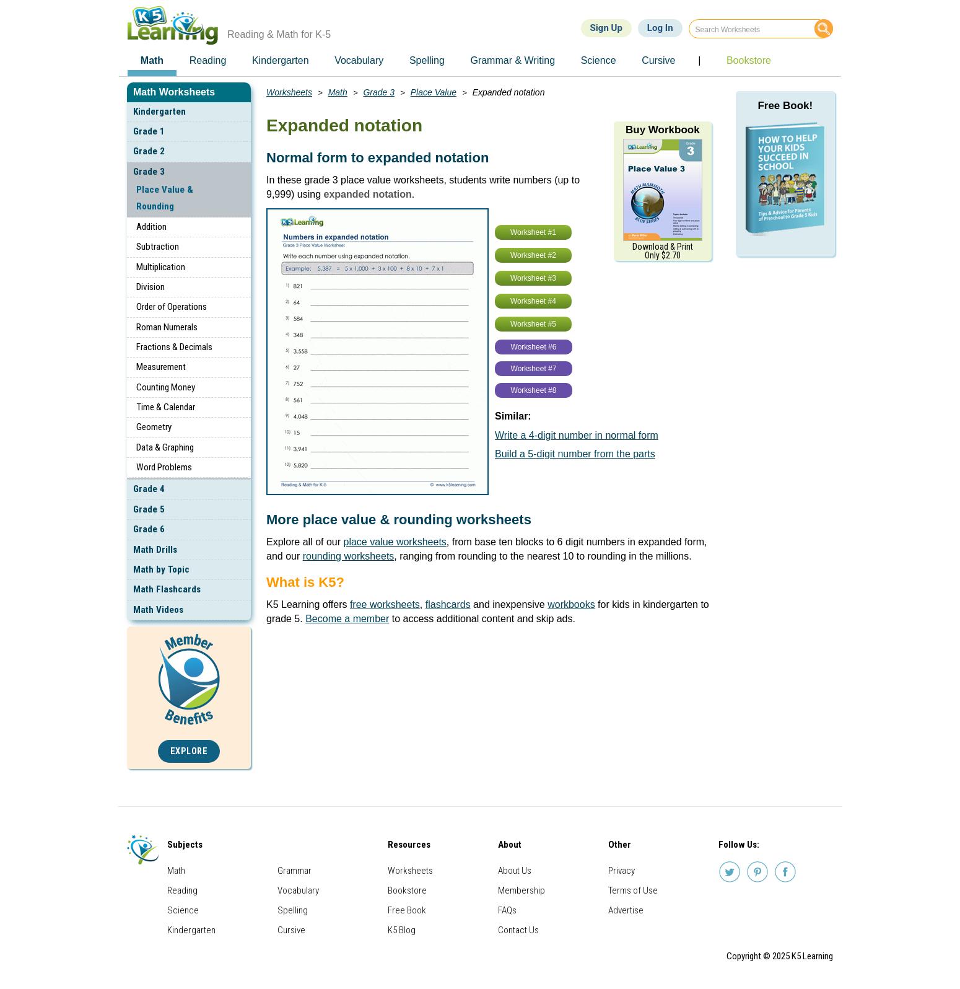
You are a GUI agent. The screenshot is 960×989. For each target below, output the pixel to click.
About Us (514, 870)
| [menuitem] (699, 60)
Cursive (291, 930)
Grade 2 (149, 151)
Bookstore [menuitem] (749, 60)
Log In (660, 27)
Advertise (626, 910)
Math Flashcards (167, 589)
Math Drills (155, 549)
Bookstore (407, 890)
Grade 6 (149, 529)
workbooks (571, 604)
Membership (521, 890)
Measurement (161, 366)
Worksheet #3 (533, 278)
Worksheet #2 (533, 255)
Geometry (154, 427)
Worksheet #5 (533, 324)
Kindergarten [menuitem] (280, 60)
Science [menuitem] (598, 60)
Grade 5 (149, 509)
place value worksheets (395, 542)
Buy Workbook (663, 130)
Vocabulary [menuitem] (358, 60)
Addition (151, 226)
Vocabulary (298, 890)
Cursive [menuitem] (658, 60)
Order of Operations (171, 306)
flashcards (448, 604)
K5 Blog (402, 930)
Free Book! (785, 106)
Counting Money (165, 387)
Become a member (347, 618)
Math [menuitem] (152, 60)
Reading (182, 890)
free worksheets (385, 604)
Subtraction (157, 246)
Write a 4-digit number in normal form (576, 435)
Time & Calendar (165, 407)
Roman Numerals (167, 327)
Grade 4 (149, 488)
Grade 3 (149, 171)
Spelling (292, 910)
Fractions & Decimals (174, 347)
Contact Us (518, 930)
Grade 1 (149, 131)
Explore (189, 751)
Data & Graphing (165, 447)
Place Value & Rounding (164, 198)
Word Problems (164, 467)
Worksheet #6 (534, 347)
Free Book (407, 910)
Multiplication (160, 267)
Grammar (294, 870)
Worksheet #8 (534, 390)
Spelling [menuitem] (427, 60)
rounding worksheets (349, 556)
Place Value (433, 92)
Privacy (621, 870)
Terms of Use (633, 890)
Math (337, 92)
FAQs (507, 910)
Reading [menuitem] (208, 60)
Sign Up (606, 27)
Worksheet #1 (533, 232)
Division (150, 286)
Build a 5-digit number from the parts (575, 454)
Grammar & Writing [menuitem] (512, 60)
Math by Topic (161, 569)
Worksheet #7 (534, 368)
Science (183, 910)
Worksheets (289, 92)
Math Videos (158, 609)
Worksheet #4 (533, 301)
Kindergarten (159, 111)
